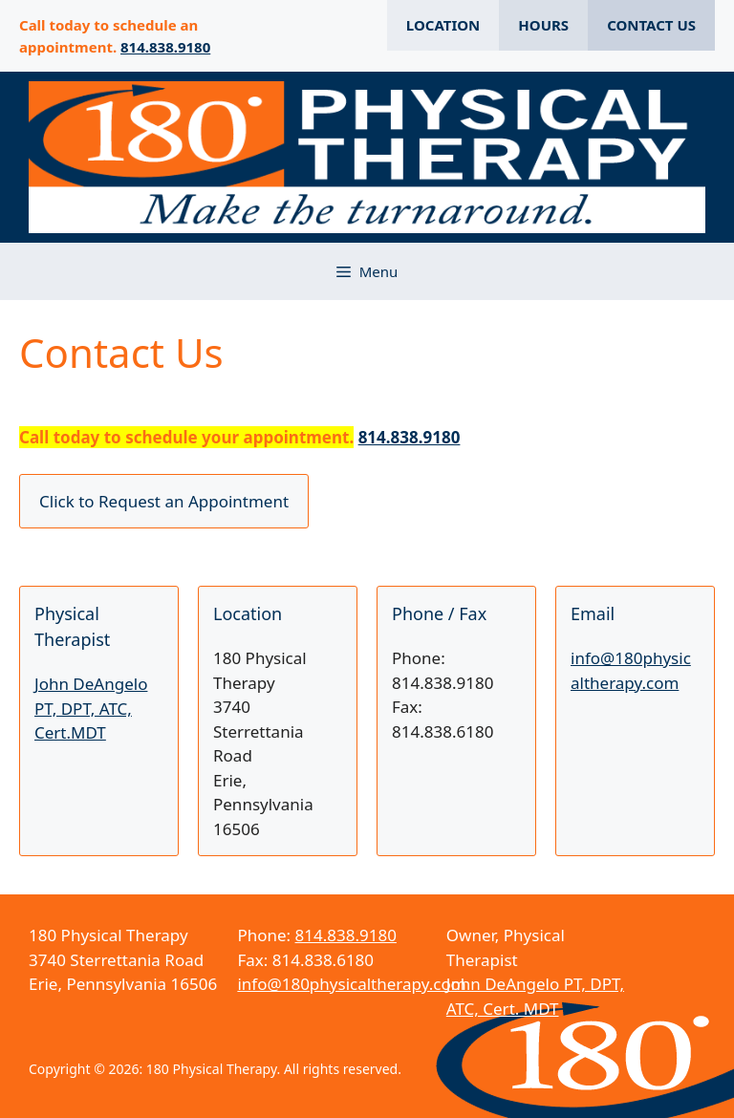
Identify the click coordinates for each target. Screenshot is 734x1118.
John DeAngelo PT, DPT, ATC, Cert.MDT (90, 708)
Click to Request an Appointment (164, 501)
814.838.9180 (165, 46)
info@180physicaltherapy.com (351, 984)
